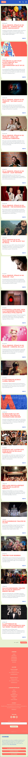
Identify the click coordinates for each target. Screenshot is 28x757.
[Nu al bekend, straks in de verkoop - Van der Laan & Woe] (14, 87)
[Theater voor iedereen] (14, 543)
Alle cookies (14, 754)
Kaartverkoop (14, 655)
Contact (14, 697)
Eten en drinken (14, 660)
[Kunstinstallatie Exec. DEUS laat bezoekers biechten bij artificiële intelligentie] (14, 298)
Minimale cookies (14, 751)
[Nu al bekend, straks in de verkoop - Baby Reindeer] (14, 159)
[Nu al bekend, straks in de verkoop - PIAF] (14, 263)
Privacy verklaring (14, 699)
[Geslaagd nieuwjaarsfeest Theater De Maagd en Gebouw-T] (14, 473)
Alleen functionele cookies (14, 748)
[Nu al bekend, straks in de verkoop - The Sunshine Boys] (14, 193)
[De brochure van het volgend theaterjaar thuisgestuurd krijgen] (14, 402)
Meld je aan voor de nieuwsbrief (14, 721)
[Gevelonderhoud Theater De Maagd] (14, 509)
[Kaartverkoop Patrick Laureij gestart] (14, 368)
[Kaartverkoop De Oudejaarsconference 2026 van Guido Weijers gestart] (14, 612)
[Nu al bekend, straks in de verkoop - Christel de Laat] (14, 333)
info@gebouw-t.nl (14, 682)
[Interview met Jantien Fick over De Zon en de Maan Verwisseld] (14, 438)
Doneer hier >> (14, 709)
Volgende (23, 642)
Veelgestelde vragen (14, 694)
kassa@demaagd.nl (14, 674)
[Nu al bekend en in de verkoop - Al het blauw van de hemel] (14, 227)
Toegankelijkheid (14, 658)
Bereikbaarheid (14, 657)
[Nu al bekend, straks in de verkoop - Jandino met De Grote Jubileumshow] (14, 13)
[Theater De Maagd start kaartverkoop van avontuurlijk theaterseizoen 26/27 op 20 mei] (14, 49)
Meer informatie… (13, 744)
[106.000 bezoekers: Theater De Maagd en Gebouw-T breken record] (14, 576)
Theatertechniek (14, 696)
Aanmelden (14, 726)
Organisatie (14, 691)
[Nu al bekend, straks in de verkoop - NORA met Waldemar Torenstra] (14, 123)
